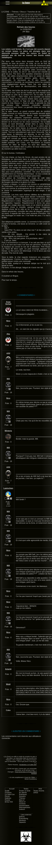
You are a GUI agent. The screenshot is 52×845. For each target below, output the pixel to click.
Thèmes (15, 12)
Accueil (11, 789)
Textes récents (38, 791)
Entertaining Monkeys (23, 819)
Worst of (22, 802)
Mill (8, 379)
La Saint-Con (10, 794)
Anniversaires (24, 805)
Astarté (8, 669)
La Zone (26, 2)
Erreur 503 (9, 802)
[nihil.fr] (22, 817)
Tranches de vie (33, 12)
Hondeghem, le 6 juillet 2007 (28, 765)
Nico (27, 31)
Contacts (8, 793)
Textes (26, 789)
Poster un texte (24, 791)
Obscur (23, 12)
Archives (22, 804)
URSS (35, 793)
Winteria (8, 431)
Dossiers (22, 796)
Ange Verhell (8, 303)
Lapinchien (8, 488)
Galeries (8, 798)
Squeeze (22, 822)
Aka (8, 334)
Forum (7, 796)
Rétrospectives (24, 807)
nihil (8, 353)
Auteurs (22, 809)
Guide (7, 791)
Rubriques (23, 794)
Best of (21, 800)
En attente (23, 793)
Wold (8, 684)
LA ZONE (5, 12)
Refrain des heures (26, 27)
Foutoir (7, 800)
